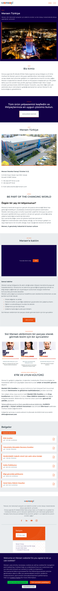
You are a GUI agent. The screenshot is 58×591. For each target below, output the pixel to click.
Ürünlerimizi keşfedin (29, 114)
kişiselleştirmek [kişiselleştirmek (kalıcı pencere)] (29, 586)
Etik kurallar (8, 438)
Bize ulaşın (22, 535)
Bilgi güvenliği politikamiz (13, 474)
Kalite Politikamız (10, 465)
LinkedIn (26, 520)
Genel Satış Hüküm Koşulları (14, 483)
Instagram (36, 520)
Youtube (31, 520)
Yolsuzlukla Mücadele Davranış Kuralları (18, 447)
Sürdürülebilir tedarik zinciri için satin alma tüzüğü (22, 456)
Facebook (21, 520)
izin (36, 260)
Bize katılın (29, 320)
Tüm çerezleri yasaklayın (40, 582)
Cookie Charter (15, 578)
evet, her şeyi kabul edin (18, 582)
